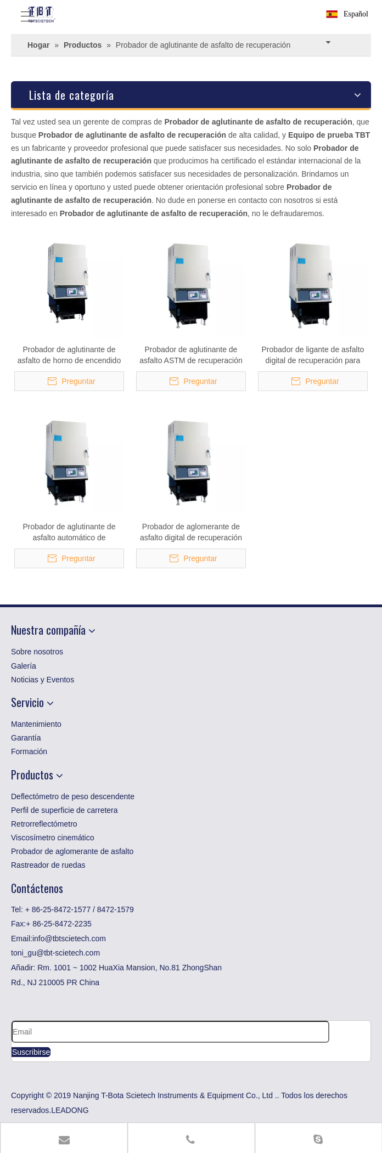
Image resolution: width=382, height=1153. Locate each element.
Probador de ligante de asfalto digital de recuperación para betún (313, 355)
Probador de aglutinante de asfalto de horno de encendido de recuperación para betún (69, 355)
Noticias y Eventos (42, 679)
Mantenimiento (36, 724)
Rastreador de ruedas (48, 865)
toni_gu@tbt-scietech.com (55, 952)
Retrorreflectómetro (44, 823)
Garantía (26, 737)
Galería (23, 666)
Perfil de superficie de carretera (64, 810)
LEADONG (69, 1110)
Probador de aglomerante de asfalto (72, 851)
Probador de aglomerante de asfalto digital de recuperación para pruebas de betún (191, 532)
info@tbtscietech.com (69, 938)
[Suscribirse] (31, 1052)
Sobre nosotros (37, 651)
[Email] (170, 1032)
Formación (29, 751)
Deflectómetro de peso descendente (72, 796)
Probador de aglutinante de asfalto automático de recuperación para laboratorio (69, 532)
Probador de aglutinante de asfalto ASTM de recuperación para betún (191, 355)
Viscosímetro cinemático (52, 837)
